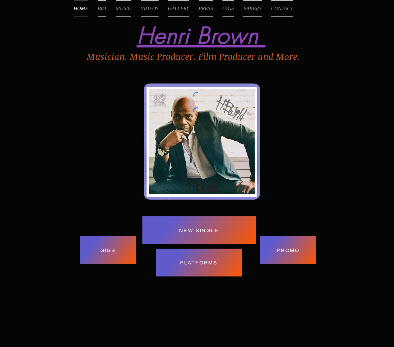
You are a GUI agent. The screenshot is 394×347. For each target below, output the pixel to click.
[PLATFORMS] (199, 262)
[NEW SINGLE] (199, 230)
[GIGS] (108, 250)
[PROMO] (288, 250)
